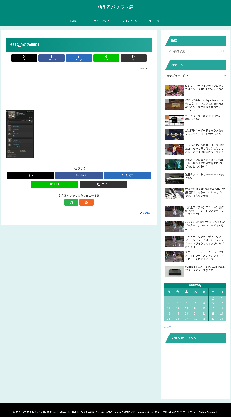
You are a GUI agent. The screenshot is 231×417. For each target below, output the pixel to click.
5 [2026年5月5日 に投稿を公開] (177, 303)
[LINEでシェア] (103, 58)
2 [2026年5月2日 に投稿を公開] (213, 298)
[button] (128, 58)
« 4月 (167, 326)
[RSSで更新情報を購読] (82, 202)
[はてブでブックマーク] (79, 58)
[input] (195, 51)
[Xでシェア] (30, 58)
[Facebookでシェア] (54, 58)
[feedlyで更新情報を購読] (75, 202)
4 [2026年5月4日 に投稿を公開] (168, 303)
